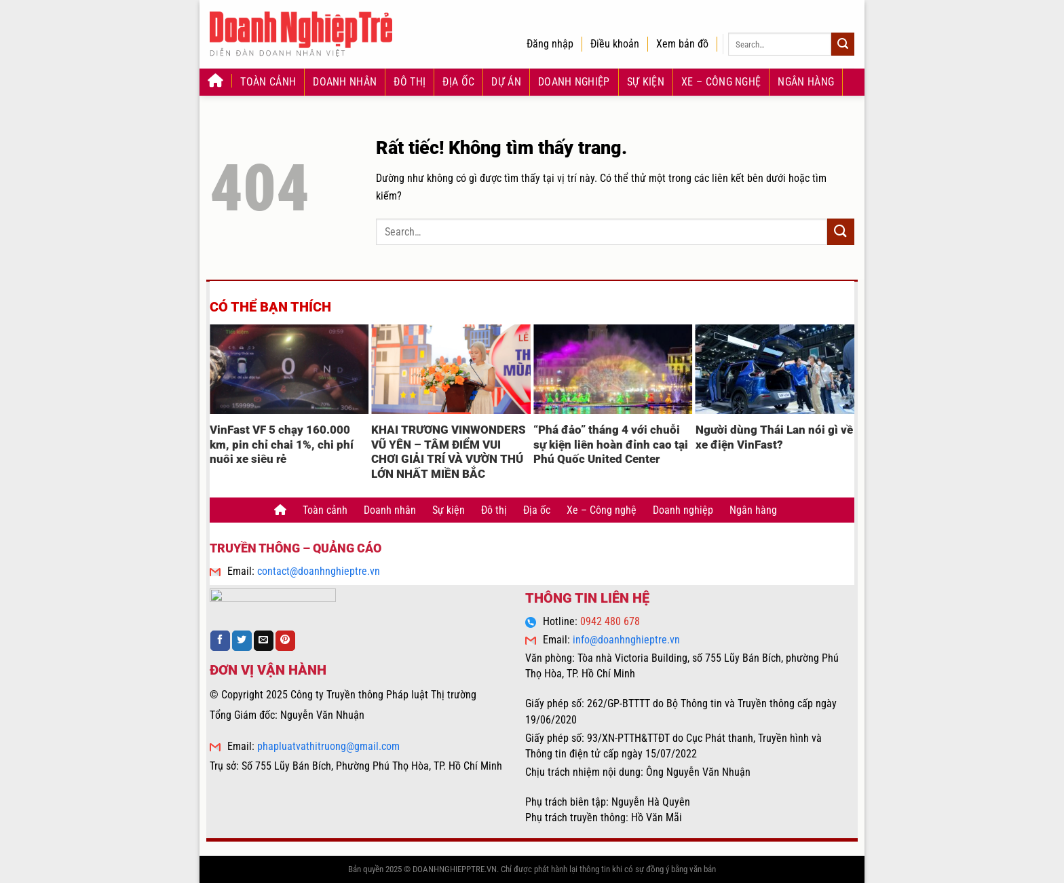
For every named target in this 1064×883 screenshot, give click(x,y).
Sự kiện (645, 81)
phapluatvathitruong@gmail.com (328, 746)
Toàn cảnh (268, 81)
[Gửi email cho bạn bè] (263, 641)
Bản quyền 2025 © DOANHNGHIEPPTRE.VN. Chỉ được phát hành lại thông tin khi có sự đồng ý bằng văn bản (532, 869)
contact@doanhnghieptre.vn (318, 571)
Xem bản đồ (682, 43)
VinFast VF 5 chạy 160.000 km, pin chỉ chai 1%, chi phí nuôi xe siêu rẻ (282, 445)
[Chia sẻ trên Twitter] (242, 641)
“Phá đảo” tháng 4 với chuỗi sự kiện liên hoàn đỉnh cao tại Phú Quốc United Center (610, 445)
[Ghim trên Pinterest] (285, 641)
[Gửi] (842, 44)
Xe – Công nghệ (721, 81)
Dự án (506, 81)
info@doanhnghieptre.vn (626, 639)
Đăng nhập (550, 43)
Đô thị (409, 81)
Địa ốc (458, 81)
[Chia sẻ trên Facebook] (220, 641)
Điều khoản (614, 43)
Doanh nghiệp (574, 81)
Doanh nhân (345, 81)
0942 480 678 (610, 621)
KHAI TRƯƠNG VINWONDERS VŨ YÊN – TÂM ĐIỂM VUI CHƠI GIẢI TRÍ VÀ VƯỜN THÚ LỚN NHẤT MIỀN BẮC (448, 452)
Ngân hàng (806, 81)
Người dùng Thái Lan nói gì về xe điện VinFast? (774, 437)
